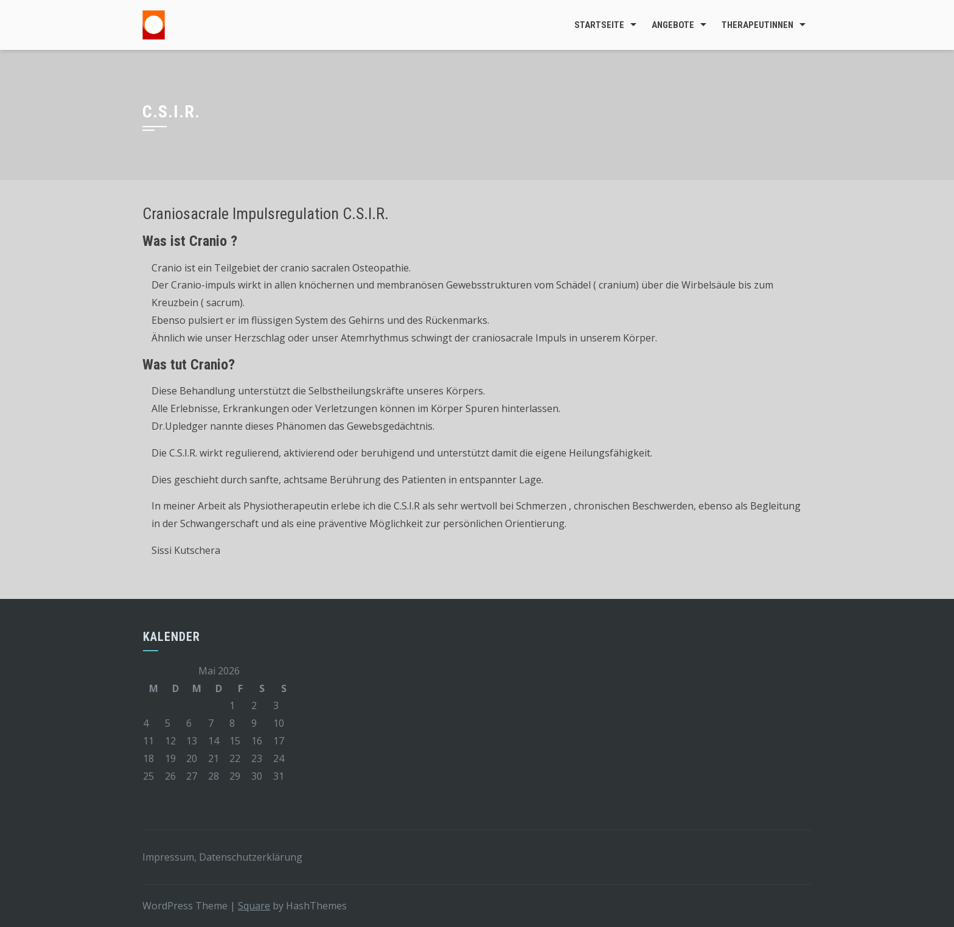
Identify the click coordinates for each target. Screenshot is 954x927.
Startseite (599, 24)
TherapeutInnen (757, 24)
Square (254, 905)
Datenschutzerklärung (250, 857)
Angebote (673, 24)
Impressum (168, 857)
